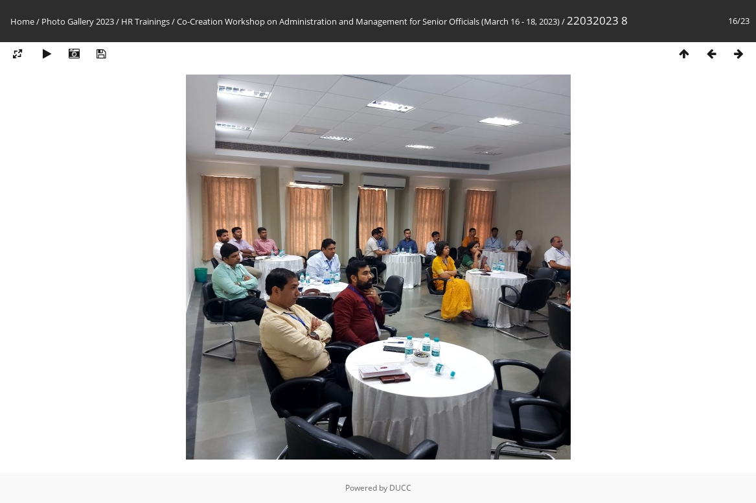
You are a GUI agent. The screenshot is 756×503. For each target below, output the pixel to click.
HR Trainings (145, 21)
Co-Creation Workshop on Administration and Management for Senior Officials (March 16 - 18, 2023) (368, 21)
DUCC (400, 487)
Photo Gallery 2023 (77, 21)
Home (22, 21)
